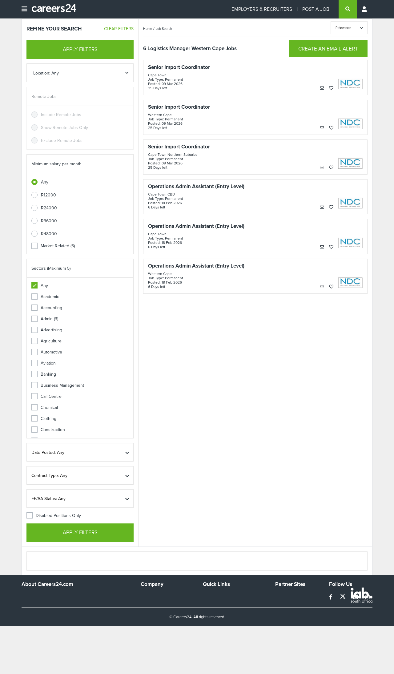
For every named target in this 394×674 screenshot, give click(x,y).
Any (44, 182)
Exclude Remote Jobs (61, 140)
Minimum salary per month (56, 164)
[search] (348, 9)
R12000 (48, 195)
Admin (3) (44, 319)
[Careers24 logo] (51, 9)
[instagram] (367, 597)
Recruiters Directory (222, 596)
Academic (45, 296)
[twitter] (343, 597)
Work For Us (152, 596)
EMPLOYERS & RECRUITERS (261, 9)
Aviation (43, 363)
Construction (48, 429)
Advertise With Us (158, 604)
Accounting (46, 308)
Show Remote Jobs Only (64, 127)
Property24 (285, 613)
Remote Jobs (44, 96)
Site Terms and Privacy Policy (230, 613)
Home (147, 28)
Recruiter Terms (218, 629)
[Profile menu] (364, 9)
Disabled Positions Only (53, 515)
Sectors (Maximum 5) (50, 268)
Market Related (53, 246)
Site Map (211, 604)
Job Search (164, 28)
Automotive (46, 352)
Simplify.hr (284, 596)
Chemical (44, 407)
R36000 (49, 221)
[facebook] (331, 597)
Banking (43, 374)
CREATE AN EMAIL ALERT (328, 49)
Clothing (43, 418)
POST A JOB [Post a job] (315, 9)
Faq (206, 638)
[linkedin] (356, 597)
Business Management (57, 385)
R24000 (49, 208)
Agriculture (46, 341)
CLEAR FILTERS (119, 29)
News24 (283, 604)
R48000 (49, 234)
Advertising (46, 330)
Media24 (283, 621)
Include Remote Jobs (61, 114)
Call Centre (46, 396)
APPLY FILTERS (80, 49)
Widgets (210, 621)
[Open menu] (24, 9)
